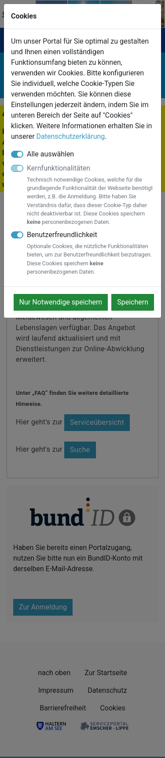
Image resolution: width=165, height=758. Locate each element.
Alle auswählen (50, 154)
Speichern (132, 302)
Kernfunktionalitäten (90, 195)
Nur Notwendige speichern (61, 302)
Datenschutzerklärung (71, 136)
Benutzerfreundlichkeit (90, 253)
